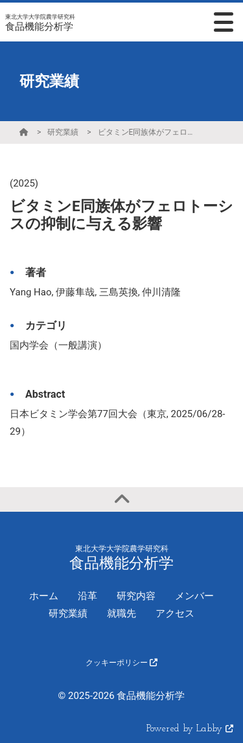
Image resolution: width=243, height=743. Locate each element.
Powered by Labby (189, 729)
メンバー (194, 596)
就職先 (121, 613)
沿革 (87, 596)
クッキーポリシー (121, 662)
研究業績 (62, 132)
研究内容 (136, 596)
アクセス (175, 613)
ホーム (43, 596)
